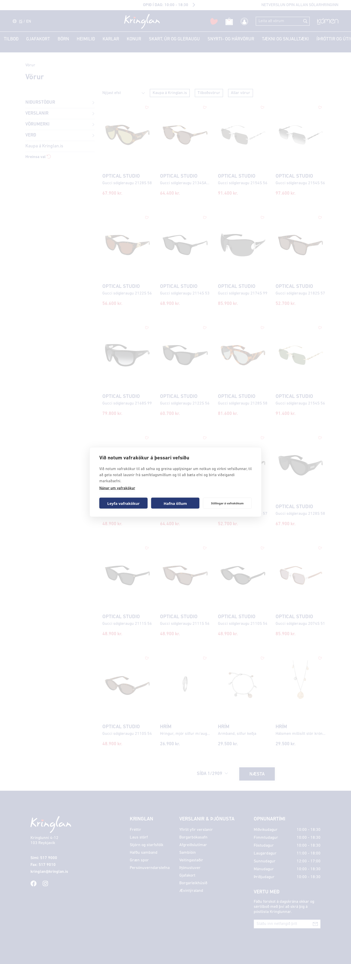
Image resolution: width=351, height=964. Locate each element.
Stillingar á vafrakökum (227, 503)
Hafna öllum (175, 503)
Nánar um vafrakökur (117, 488)
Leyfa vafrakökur (123, 503)
